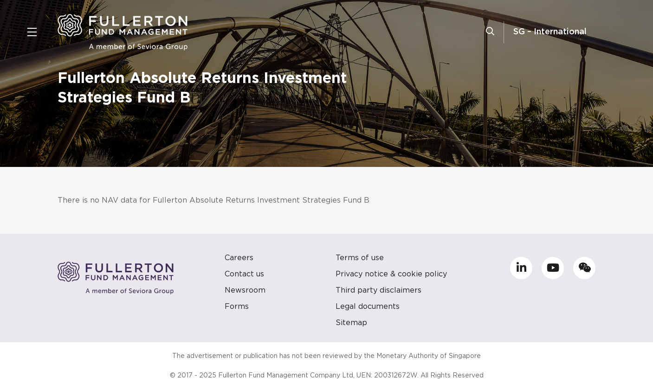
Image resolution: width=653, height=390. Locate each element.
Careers (239, 258)
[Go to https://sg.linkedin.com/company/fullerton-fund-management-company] (521, 268)
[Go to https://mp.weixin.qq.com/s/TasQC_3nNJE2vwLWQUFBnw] (584, 268)
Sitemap (351, 322)
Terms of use (360, 258)
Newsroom (245, 290)
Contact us (244, 274)
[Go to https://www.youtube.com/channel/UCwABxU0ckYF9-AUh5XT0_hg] (553, 268)
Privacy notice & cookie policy (391, 274)
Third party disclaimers (378, 290)
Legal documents (368, 306)
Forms (237, 306)
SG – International (550, 32)
